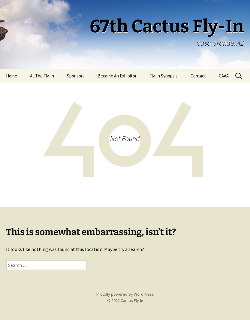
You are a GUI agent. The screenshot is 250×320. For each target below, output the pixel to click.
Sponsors (76, 76)
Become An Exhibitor (117, 76)
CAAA (224, 76)
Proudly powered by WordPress (125, 294)
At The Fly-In (42, 76)
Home (11, 76)
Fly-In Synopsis (163, 76)
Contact (198, 76)
